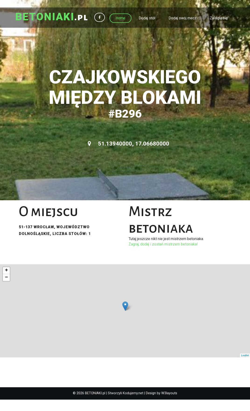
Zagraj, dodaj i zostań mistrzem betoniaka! (163, 256)
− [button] (6, 289)
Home (120, 18)
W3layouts (169, 405)
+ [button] (6, 282)
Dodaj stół (147, 18)
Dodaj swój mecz (183, 18)
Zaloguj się (219, 18)
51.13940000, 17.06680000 (128, 155)
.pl (54, 17)
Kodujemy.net (133, 405)
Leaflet (245, 367)
